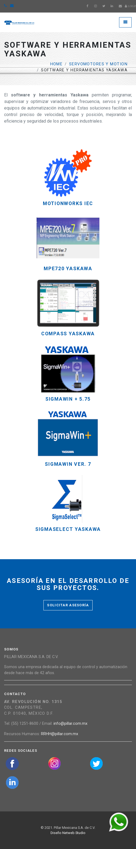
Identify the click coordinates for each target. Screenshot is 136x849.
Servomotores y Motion (98, 64)
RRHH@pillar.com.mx (59, 734)
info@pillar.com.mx (70, 723)
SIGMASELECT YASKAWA (68, 529)
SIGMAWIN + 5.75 (68, 399)
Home (56, 64)
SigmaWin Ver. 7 (68, 464)
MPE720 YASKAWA (68, 268)
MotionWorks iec (68, 203)
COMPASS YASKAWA (68, 333)
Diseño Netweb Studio (68, 833)
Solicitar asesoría (68, 605)
